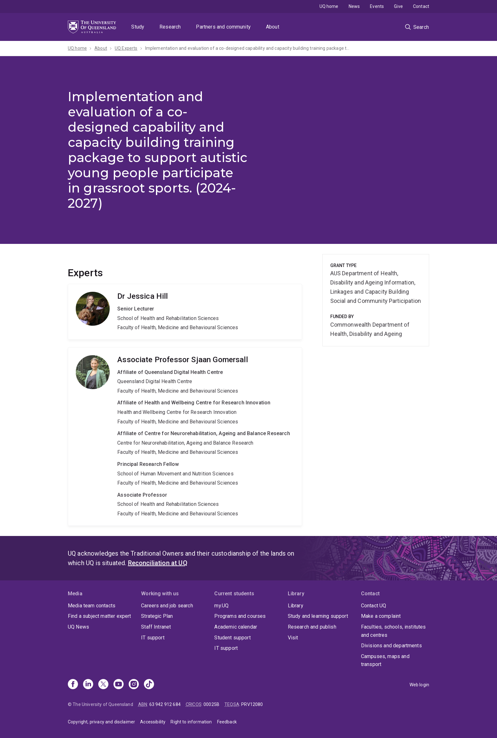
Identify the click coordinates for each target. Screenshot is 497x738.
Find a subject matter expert (99, 616)
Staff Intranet (156, 627)
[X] (103, 684)
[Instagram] (134, 684)
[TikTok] (149, 684)
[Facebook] (73, 684)
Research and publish (312, 627)
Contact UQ (373, 606)
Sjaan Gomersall (185, 437)
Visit (293, 638)
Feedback (227, 721)
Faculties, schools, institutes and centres (393, 631)
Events (377, 6)
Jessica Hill (185, 311)
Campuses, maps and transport (385, 660)
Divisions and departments (391, 646)
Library (295, 606)
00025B (211, 704)
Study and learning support (318, 616)
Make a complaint (381, 616)
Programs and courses (240, 616)
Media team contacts (91, 606)
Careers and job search (167, 606)
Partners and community (223, 27)
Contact (421, 6)
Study (137, 27)
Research (170, 27)
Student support (232, 638)
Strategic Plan (157, 616)
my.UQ (221, 606)
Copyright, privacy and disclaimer (101, 721)
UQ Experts (126, 48)
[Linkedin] (88, 684)
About (272, 27)
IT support (153, 638)
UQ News (78, 627)
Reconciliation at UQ (157, 563)
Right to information (191, 721)
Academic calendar (235, 627)
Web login (419, 684)
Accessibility (152, 721)
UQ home (329, 6)
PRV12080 (252, 704)
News (354, 6)
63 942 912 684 (165, 704)
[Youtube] (118, 684)
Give (398, 6)
